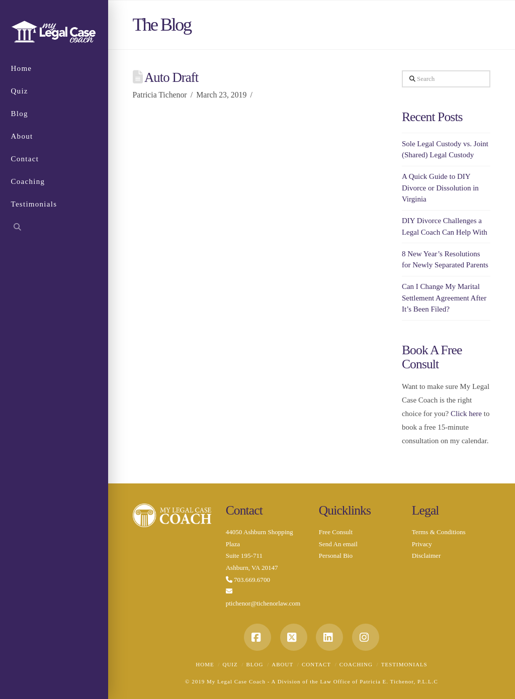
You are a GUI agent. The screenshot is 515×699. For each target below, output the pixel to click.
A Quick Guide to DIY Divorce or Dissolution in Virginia (440, 187)
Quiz (229, 664)
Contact (316, 664)
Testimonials (404, 664)
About (282, 664)
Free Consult (336, 532)
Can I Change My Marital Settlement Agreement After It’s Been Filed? (444, 297)
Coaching (356, 664)
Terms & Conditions (439, 532)
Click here (466, 414)
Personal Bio (336, 555)
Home (205, 664)
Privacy (422, 544)
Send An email (338, 544)
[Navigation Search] (54, 228)
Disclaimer (426, 555)
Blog (255, 664)
